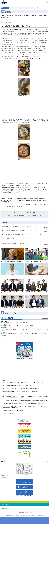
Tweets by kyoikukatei (5, 508)
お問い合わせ (37, 519)
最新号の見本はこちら (5, 475)
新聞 (25, 495)
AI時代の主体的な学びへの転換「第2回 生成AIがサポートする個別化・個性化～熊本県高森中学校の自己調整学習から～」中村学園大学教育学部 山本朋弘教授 (25, 397)
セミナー (19, 496)
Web (28, 495)
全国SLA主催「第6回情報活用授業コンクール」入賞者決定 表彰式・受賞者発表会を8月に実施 (23, 403)
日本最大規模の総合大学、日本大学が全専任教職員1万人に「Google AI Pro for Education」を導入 (23, 382)
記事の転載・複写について (27, 519)
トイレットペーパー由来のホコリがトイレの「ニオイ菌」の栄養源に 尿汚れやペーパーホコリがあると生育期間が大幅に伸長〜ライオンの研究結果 (25, 407)
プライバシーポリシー (15, 519)
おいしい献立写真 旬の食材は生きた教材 (13, 206)
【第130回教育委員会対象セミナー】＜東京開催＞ (13, 410)
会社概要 (8, 519)
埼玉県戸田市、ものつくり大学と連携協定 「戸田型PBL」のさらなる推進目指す (20, 391)
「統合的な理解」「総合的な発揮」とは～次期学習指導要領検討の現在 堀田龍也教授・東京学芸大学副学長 (25, 400)
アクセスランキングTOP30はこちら (8, 413)
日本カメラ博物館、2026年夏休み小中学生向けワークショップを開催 (17, 385)
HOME (3, 519)
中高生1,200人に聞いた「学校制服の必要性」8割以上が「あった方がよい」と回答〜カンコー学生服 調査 (25, 394)
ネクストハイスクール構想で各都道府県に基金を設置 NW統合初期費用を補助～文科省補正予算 (23, 388)
